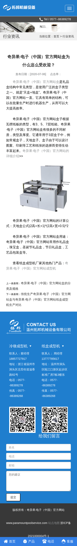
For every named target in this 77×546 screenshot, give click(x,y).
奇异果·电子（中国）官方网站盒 (36, 82)
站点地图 (54, 523)
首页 (56, 36)
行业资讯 (68, 36)
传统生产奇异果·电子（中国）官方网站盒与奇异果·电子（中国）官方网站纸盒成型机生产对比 (38, 299)
